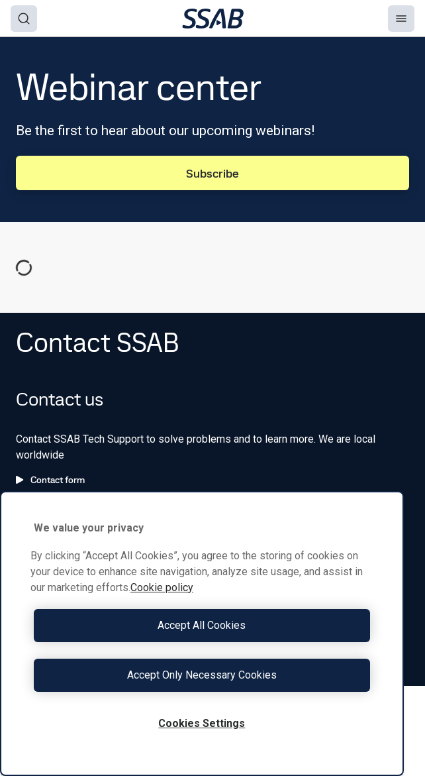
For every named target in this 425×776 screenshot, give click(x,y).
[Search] (24, 18)
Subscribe (212, 173)
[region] (202, 633)
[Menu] (401, 18)
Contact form (50, 480)
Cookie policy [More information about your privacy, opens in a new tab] (161, 587)
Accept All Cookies (202, 625)
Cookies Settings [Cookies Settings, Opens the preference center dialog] (201, 723)
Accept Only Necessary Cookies (202, 675)
